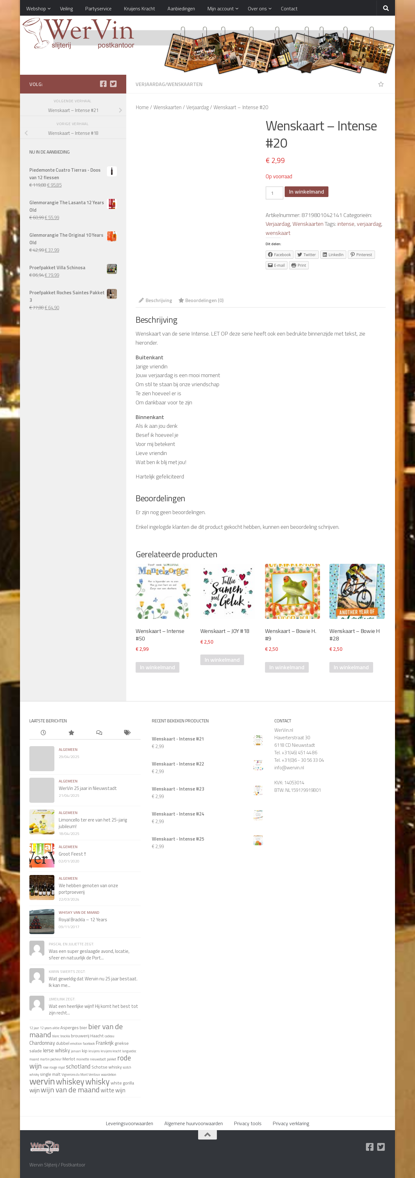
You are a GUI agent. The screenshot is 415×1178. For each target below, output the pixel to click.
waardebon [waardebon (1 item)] (108, 1074)
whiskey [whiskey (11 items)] (70, 1081)
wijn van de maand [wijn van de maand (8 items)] (70, 1089)
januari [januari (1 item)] (76, 1051)
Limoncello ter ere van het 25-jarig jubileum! (93, 823)
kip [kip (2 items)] (85, 1050)
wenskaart (278, 233)
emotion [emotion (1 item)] (76, 1043)
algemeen (68, 749)
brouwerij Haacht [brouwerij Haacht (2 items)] (87, 1035)
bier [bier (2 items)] (83, 1027)
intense (346, 224)
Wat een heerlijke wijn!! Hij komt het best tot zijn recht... (93, 1009)
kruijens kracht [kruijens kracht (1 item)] (111, 1051)
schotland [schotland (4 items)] (78, 1066)
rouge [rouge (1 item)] (53, 1067)
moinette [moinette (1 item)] (82, 1059)
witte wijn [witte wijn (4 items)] (113, 1090)
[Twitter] (113, 84)
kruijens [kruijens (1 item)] (94, 1051)
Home (142, 107)
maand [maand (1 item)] (34, 1059)
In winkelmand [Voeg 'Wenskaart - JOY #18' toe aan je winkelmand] (222, 659)
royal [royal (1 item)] (61, 1067)
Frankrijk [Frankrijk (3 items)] (105, 1043)
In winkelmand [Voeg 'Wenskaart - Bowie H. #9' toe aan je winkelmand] (286, 667)
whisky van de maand (79, 912)
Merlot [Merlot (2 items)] (68, 1058)
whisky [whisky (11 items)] (97, 1081)
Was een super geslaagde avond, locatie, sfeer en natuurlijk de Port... (89, 954)
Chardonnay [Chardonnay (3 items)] (42, 1043)
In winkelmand (306, 191)
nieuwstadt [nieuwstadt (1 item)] (98, 1059)
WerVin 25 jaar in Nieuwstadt (88, 788)
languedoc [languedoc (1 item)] (129, 1051)
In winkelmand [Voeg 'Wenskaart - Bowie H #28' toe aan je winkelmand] (351, 667)
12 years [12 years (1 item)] (46, 1027)
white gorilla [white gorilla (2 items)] (122, 1082)
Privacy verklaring (291, 1123)
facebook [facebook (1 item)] (89, 1043)
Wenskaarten (184, 84)
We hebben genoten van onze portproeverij (88, 889)
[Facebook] (103, 84)
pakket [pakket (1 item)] (111, 1059)
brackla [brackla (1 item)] (65, 1036)
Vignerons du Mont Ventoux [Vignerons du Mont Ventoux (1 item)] (81, 1074)
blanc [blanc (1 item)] (55, 1036)
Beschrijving (155, 300)
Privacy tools (248, 1123)
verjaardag (369, 224)
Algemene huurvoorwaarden (193, 1123)
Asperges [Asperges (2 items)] (69, 1027)
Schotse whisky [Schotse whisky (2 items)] (107, 1067)
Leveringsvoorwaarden (129, 1123)
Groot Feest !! (72, 853)
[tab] (155, 302)
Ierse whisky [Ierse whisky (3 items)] (56, 1050)
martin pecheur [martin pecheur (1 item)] (51, 1059)
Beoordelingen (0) (200, 300)
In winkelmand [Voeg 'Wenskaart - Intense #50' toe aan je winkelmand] (157, 667)
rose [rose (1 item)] (45, 1067)
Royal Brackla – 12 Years (83, 919)
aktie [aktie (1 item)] (55, 1027)
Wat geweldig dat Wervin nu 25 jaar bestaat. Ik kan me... (93, 982)
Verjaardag (150, 84)
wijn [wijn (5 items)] (34, 1090)
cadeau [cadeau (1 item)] (109, 1036)
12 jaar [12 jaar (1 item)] (34, 1027)
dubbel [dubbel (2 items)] (62, 1043)
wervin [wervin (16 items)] (42, 1081)
